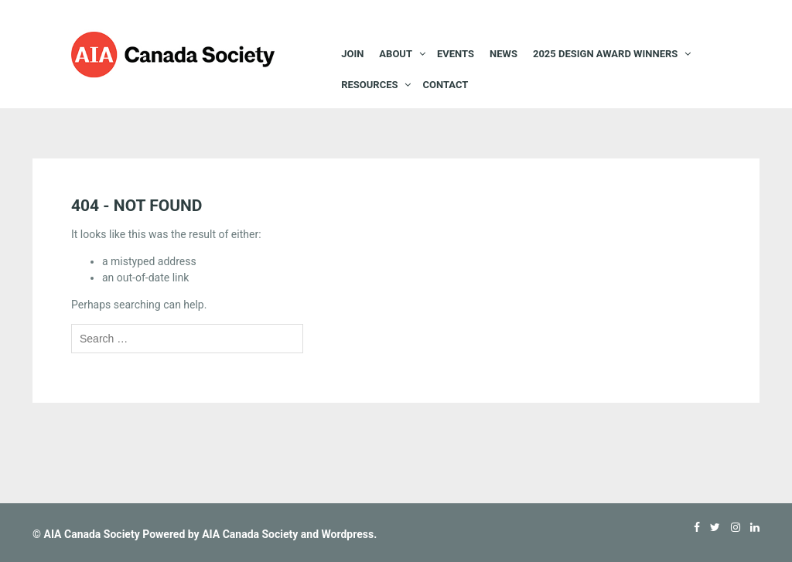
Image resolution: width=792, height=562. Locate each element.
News (503, 54)
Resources (369, 84)
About (395, 54)
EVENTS (455, 54)
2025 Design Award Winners (605, 54)
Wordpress (348, 534)
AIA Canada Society (91, 534)
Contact (445, 84)
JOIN (352, 54)
